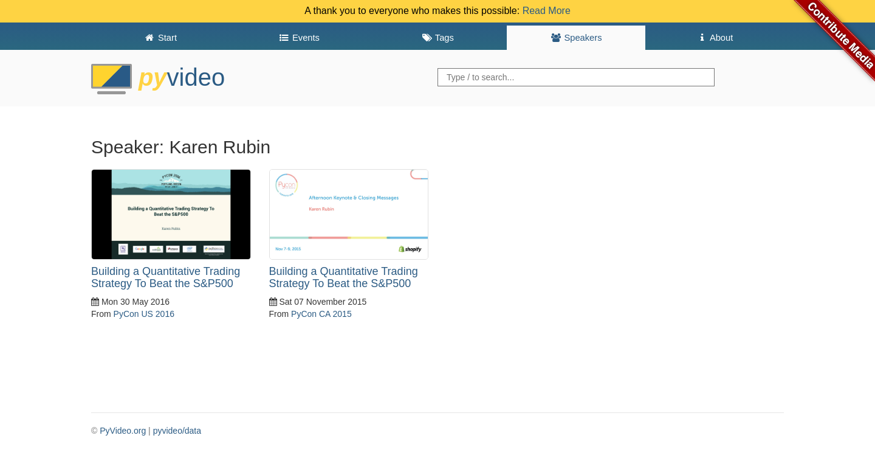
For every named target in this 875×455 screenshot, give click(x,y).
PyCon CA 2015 (321, 314)
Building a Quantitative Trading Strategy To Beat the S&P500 (165, 277)
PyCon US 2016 (144, 314)
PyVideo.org (123, 431)
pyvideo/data (177, 431)
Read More (547, 10)
